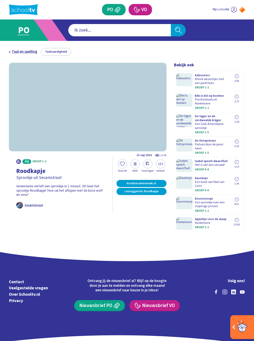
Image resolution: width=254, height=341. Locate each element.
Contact (16, 259)
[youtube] (242, 269)
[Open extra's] (242, 327)
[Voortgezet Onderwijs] (136, 9)
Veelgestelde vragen (28, 265)
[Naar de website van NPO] (242, 10)
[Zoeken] (178, 30)
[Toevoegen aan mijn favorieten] (122, 166)
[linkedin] (233, 269)
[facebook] (216, 269)
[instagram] (224, 269)
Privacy (16, 278)
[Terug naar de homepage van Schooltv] (23, 9)
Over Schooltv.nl (24, 271)
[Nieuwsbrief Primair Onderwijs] (99, 282)
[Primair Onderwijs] (118, 9)
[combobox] (119, 30)
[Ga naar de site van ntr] (238, 304)
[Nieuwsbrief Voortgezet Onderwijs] (154, 282)
